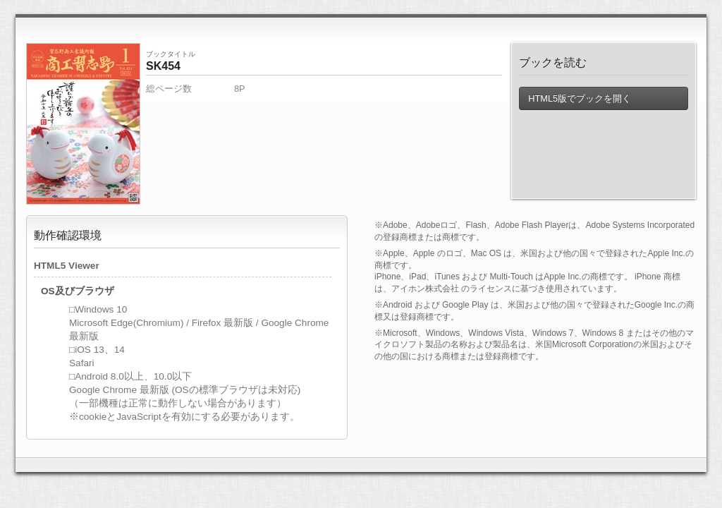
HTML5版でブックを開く (579, 98)
